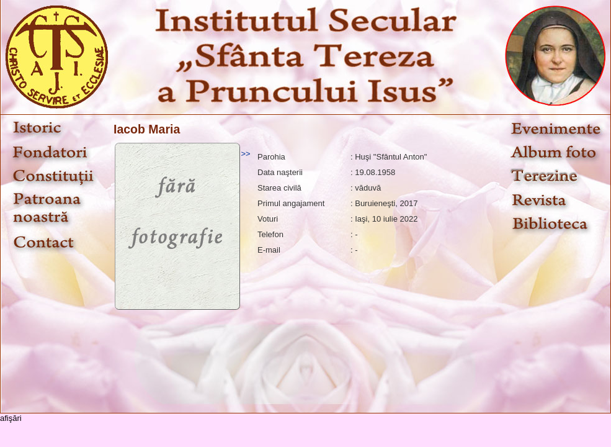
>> (245, 153)
